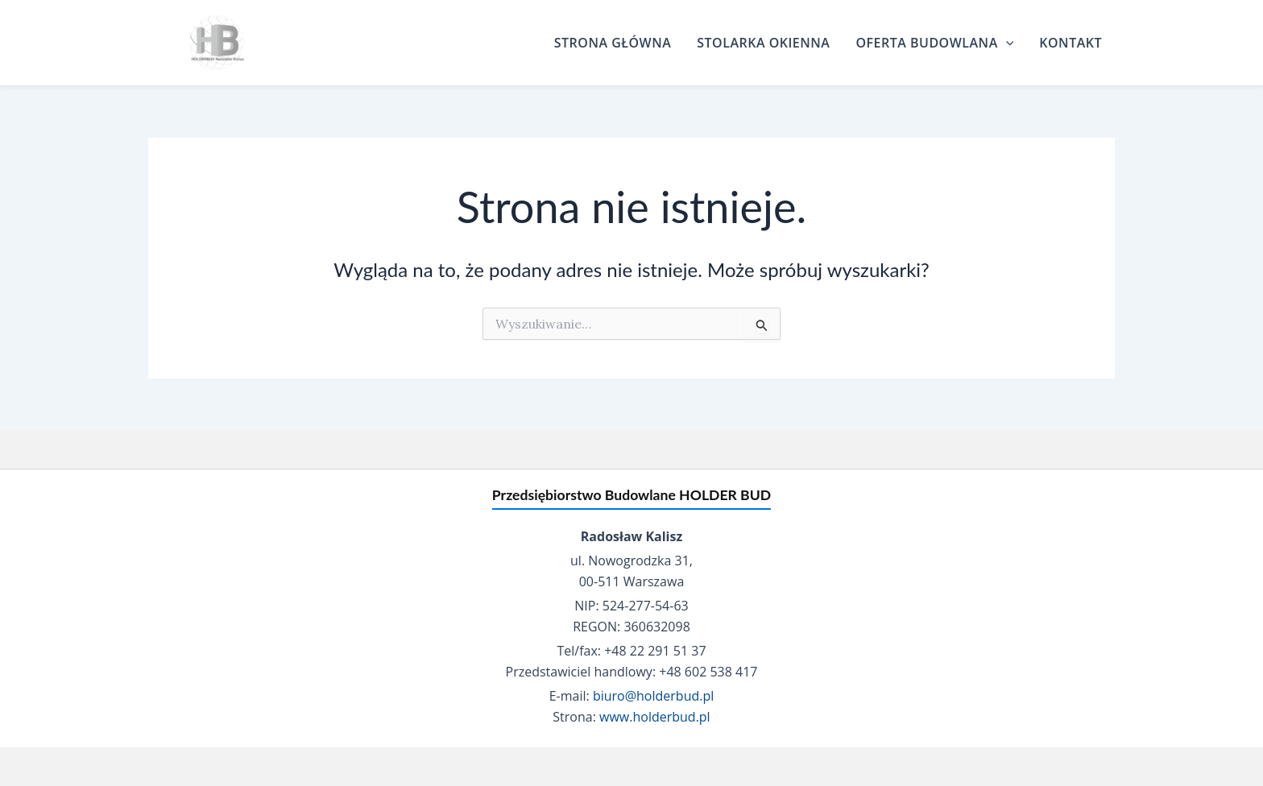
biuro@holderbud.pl (653, 696)
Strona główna (613, 43)
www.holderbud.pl (654, 717)
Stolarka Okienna (763, 43)
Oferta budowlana (934, 43)
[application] (1006, 43)
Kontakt (1070, 43)
